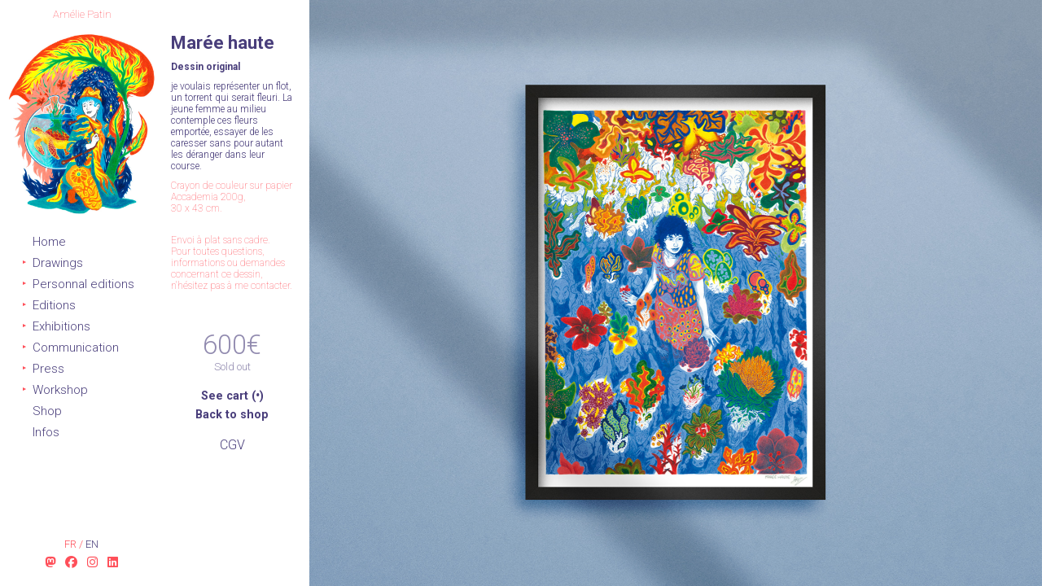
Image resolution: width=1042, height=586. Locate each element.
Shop (47, 411)
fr (71, 544)
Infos (46, 432)
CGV (232, 445)
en (92, 544)
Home (49, 241)
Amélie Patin (82, 14)
